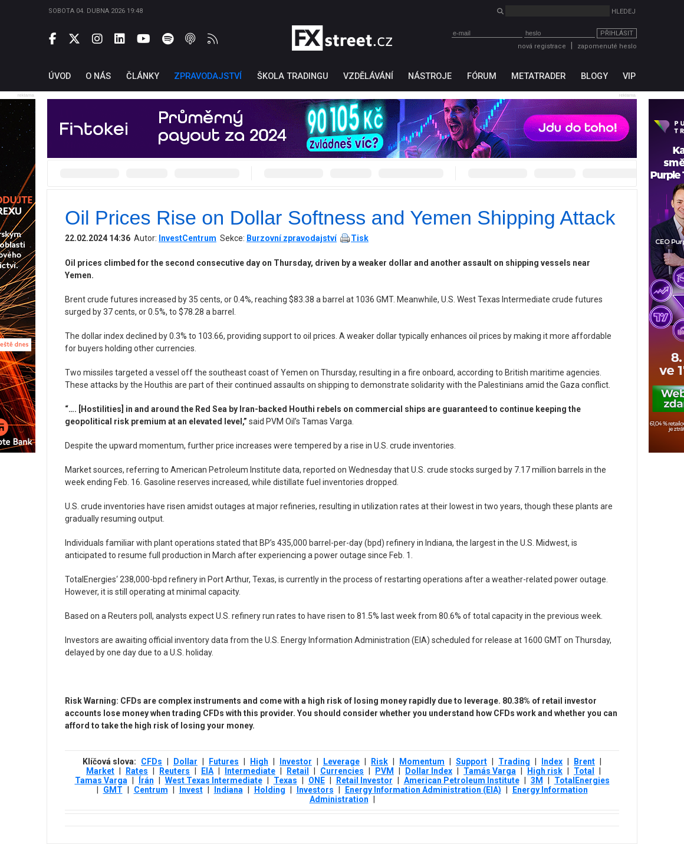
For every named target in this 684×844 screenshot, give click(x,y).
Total (584, 771)
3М (537, 780)
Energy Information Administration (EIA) (423, 789)
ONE (316, 780)
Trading (514, 761)
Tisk (360, 238)
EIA (207, 771)
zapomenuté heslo (607, 46)
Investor (295, 761)
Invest (191, 789)
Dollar (185, 761)
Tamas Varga (101, 780)
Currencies (342, 771)
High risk (545, 771)
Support (471, 761)
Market (100, 771)
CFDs (151, 761)
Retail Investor (364, 780)
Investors (315, 789)
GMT (113, 789)
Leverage (341, 761)
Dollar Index (428, 771)
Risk (379, 761)
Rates (137, 771)
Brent (584, 761)
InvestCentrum (187, 238)
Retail (298, 771)
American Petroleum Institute (461, 780)
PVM (384, 771)
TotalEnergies (582, 780)
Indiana (228, 789)
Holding (269, 789)
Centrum (151, 789)
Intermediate (250, 771)
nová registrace (542, 46)
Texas (285, 780)
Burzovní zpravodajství (291, 238)
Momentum (422, 761)
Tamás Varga (489, 771)
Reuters (174, 771)
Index (552, 761)
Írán (146, 780)
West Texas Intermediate (213, 780)
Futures (224, 761)
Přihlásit (616, 33)
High (259, 761)
